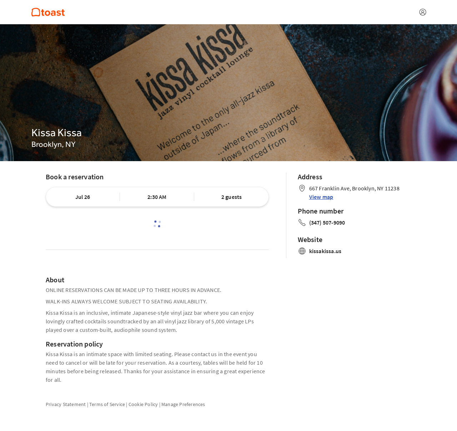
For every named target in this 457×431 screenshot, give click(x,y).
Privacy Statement (66, 404)
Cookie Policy (143, 404)
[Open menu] (423, 12)
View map (321, 196)
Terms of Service (107, 404)
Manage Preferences (183, 404)
